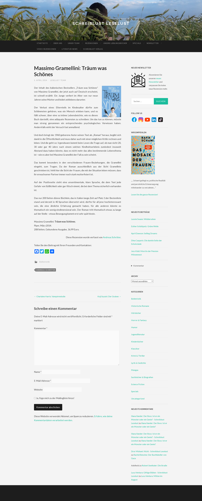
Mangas (134, 370)
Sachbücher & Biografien (142, 377)
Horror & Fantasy (139, 320)
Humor (134, 327)
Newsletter (153, 43)
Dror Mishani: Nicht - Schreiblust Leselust (149, 451)
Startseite (42, 43)
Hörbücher (136, 313)
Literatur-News (70, 49)
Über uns (57, 43)
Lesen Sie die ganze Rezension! (144, 194)
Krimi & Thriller (138, 355)
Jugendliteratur (138, 334)
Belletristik (44, 262)
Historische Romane (140, 306)
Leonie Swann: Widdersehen (143, 219)
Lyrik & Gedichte (138, 363)
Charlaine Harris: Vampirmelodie (49, 296)
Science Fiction (137, 384)
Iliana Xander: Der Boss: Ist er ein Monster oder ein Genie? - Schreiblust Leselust (147, 419)
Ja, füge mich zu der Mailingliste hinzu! (54, 398)
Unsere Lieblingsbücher (115, 43)
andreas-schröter (45, 270)
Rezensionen (91, 43)
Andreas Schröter (112, 237)
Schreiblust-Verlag (93, 49)
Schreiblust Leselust (101, 23)
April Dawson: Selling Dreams (144, 233)
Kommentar (40, 328)
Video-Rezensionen (46, 49)
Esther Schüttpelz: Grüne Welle (144, 226)
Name (37, 371)
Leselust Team (58, 80)
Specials (137, 43)
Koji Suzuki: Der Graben (109, 296)
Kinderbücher (137, 341)
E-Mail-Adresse (42, 380)
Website (38, 389)
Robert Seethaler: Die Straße (154, 465)
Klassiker (135, 348)
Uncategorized (137, 398)
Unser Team (73, 43)
